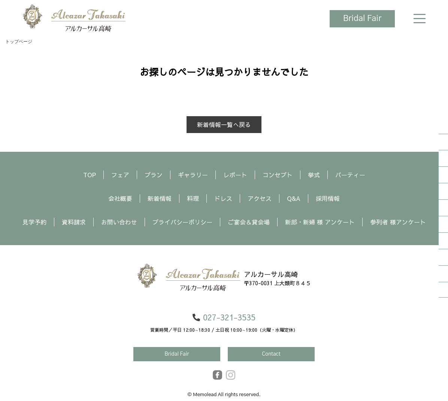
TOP (89, 175)
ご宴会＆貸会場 (249, 222)
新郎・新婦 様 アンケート (320, 222)
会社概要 (120, 198)
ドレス (223, 198)
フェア (120, 175)
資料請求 (74, 222)
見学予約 (34, 222)
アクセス (260, 198)
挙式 (314, 175)
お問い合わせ (119, 222)
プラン (154, 175)
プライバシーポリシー (182, 222)
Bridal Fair (362, 19)
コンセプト (278, 175)
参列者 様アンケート (398, 222)
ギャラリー (193, 175)
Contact (271, 354)
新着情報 (160, 198)
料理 (193, 198)
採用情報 (328, 198)
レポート (235, 175)
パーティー (350, 175)
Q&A (293, 198)
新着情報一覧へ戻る (224, 124)
